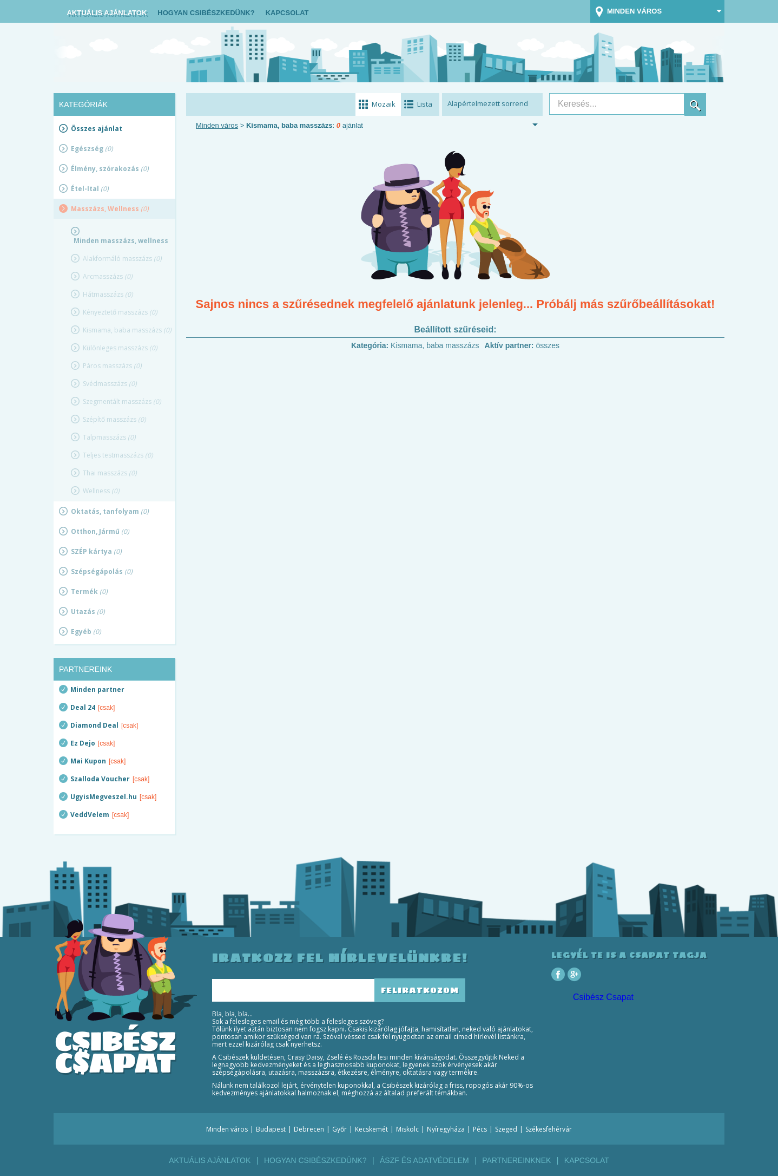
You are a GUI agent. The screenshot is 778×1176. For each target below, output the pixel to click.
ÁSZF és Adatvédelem (424, 1160)
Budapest (271, 1129)
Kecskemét (371, 1129)
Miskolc (407, 1129)
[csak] (106, 707)
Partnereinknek (516, 1160)
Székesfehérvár (548, 1129)
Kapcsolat (287, 13)
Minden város (217, 125)
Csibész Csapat (603, 997)
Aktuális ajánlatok (107, 13)
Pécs (480, 1129)
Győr (339, 1129)
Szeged (506, 1129)
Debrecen (309, 1129)
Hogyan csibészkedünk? (205, 13)
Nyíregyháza (446, 1129)
